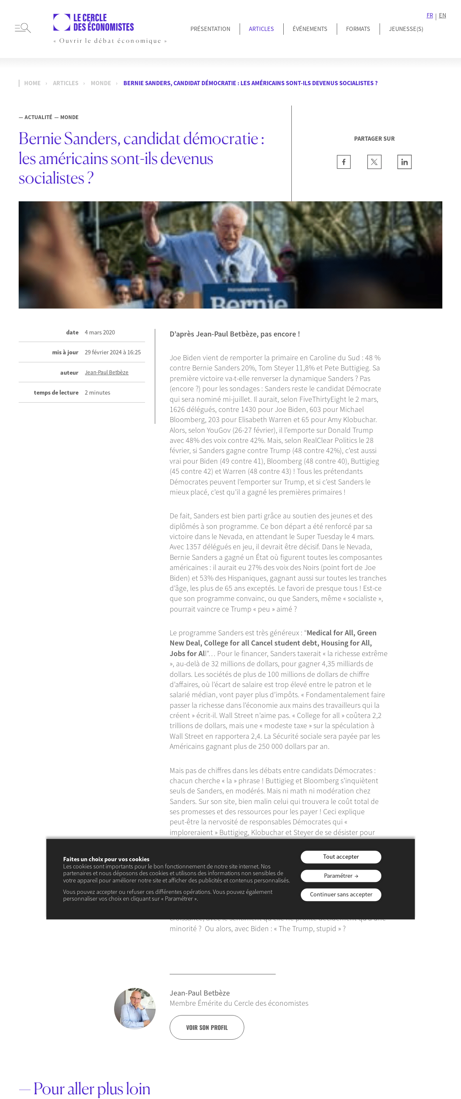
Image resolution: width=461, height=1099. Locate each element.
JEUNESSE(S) (406, 29)
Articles (261, 29)
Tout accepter (341, 857)
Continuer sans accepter (341, 895)
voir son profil (207, 1027)
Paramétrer (338, 875)
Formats (358, 29)
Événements (310, 29)
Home (32, 83)
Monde (101, 83)
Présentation (210, 29)
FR (430, 15)
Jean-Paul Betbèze (107, 372)
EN (442, 15)
